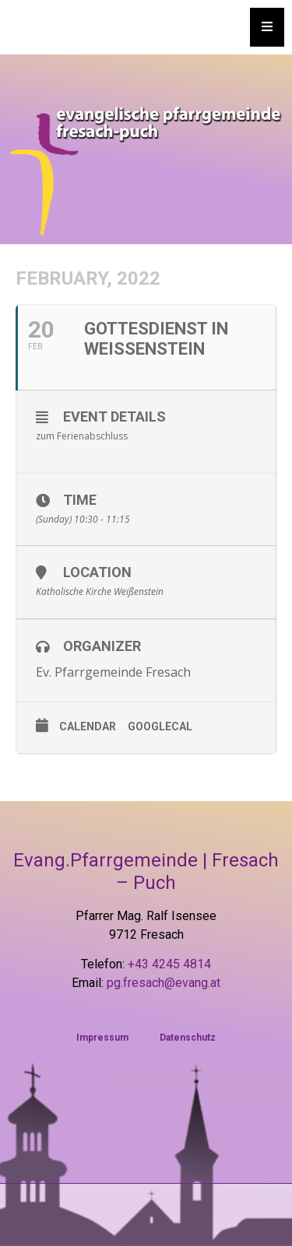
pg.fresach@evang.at (163, 982)
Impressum (102, 1037)
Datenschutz (188, 1037)
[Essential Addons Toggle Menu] (267, 27)
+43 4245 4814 (169, 964)
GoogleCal (160, 726)
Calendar (87, 726)
